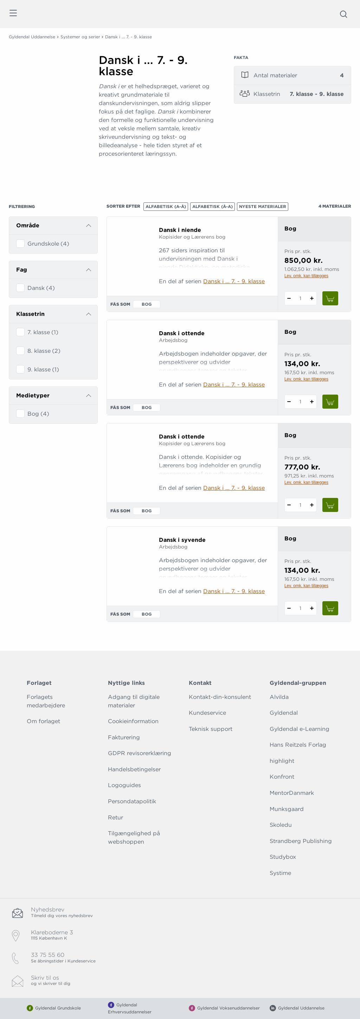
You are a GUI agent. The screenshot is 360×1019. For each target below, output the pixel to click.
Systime (280, 873)
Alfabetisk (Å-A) (212, 206)
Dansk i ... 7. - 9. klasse (234, 281)
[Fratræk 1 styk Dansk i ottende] (289, 401)
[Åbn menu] (13, 14)
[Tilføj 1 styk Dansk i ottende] (312, 401)
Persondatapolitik (132, 801)
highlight (282, 761)
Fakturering (124, 737)
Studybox (283, 857)
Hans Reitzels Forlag (298, 744)
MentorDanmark (292, 793)
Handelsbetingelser (134, 769)
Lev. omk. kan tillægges (306, 275)
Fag (21, 269)
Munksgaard (287, 809)
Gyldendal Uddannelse (32, 36)
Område (27, 225)
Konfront (282, 776)
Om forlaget (43, 721)
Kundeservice (207, 712)
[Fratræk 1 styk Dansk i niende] (289, 298)
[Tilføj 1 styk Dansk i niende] (312, 298)
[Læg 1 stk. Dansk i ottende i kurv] (330, 402)
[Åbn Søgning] (343, 14)
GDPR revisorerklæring (139, 753)
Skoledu (281, 825)
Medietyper (33, 395)
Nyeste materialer (262, 206)
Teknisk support (210, 729)
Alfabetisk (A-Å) (166, 206)
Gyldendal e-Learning (299, 729)
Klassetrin (30, 314)
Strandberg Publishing (301, 841)
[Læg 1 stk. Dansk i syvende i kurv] (330, 608)
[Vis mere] (157, 171)
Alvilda (279, 697)
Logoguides (124, 785)
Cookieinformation (133, 721)
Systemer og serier (80, 36)
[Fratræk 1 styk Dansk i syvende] (289, 608)
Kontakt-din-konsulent (220, 697)
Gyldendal (284, 712)
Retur (115, 817)
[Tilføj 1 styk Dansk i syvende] (312, 608)
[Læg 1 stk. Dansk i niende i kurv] (330, 298)
